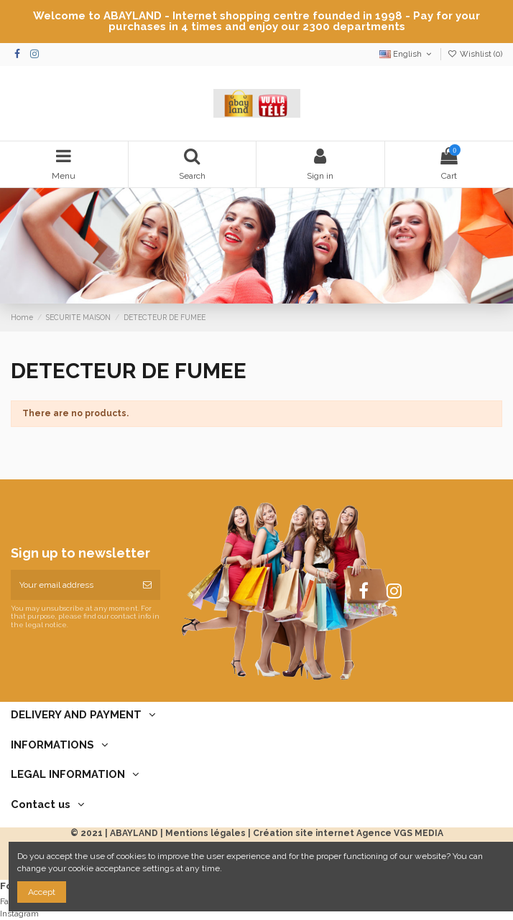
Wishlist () (475, 54)
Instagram (19, 914)
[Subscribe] (147, 585)
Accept (41, 892)
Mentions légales (205, 833)
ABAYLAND (134, 833)
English (406, 54)
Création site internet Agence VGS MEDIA (348, 833)
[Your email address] (72, 585)
